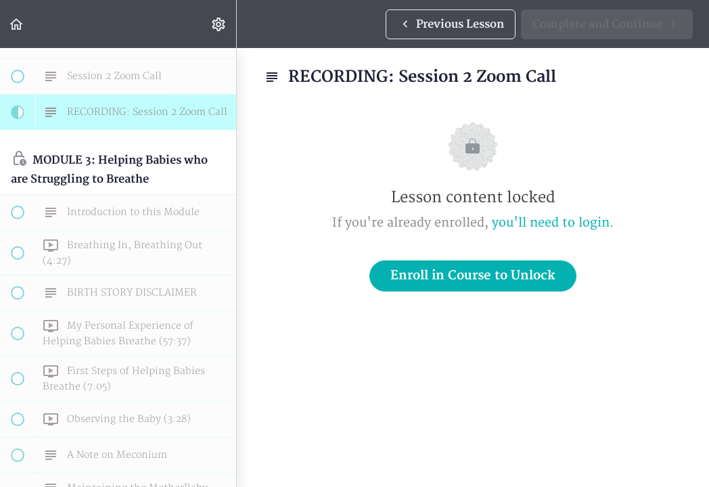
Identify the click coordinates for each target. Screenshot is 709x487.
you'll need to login (551, 223)
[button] (17, 24)
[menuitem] (219, 24)
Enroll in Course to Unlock (472, 275)
